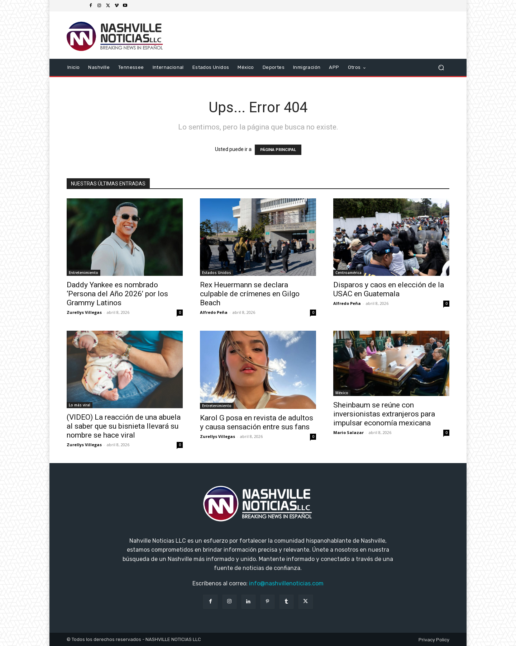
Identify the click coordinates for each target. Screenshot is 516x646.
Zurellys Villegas (84, 312)
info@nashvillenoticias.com (286, 583)
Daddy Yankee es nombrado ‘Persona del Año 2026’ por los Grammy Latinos (117, 293)
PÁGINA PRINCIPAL (278, 149)
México (341, 392)
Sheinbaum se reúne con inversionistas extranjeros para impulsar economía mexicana (384, 414)
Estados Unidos (216, 272)
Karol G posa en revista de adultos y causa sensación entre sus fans (256, 422)
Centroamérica (348, 272)
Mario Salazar (348, 432)
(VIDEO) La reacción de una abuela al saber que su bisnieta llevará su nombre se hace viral (124, 426)
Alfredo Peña (214, 312)
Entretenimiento (83, 272)
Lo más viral (79, 404)
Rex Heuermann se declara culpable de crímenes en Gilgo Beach (250, 293)
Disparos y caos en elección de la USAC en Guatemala (388, 289)
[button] (441, 67)
